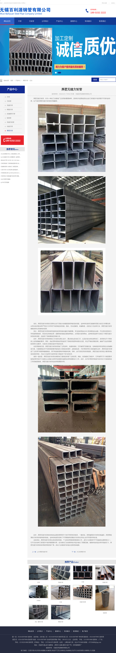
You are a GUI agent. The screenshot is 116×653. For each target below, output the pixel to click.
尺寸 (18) (76, 650)
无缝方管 (10, 105)
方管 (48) (39, 650)
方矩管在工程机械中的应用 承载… (10, 176)
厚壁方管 (25, 80)
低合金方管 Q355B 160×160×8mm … (11, 160)
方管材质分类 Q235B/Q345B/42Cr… (11, 173)
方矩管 (31, 21)
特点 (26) (65, 650)
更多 (93, 650)
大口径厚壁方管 (81, 552)
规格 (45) (45, 650)
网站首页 (7, 21)
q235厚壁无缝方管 (42, 552)
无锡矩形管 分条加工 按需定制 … (10, 166)
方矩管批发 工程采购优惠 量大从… (10, 163)
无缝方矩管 (10, 122)
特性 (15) (89, 650)
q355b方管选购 (5, 182)
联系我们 (102, 21)
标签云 (113, 3)
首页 (12, 80)
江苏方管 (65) (32, 650)
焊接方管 (10, 109)
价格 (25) (70, 650)
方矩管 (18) (82, 650)
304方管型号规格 (5, 179)
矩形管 (9, 118)
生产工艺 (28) (58, 650)
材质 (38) (51, 650)
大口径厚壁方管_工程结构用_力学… (11, 154)
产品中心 (59, 21)
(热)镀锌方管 (11, 114)
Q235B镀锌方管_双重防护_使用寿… (11, 157)
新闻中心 (73, 21)
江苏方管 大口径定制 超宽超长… (10, 169)
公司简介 (45, 21)
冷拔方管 (10, 126)
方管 (20, 21)
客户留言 (85, 631)
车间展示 (88, 21)
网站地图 (104, 3)
